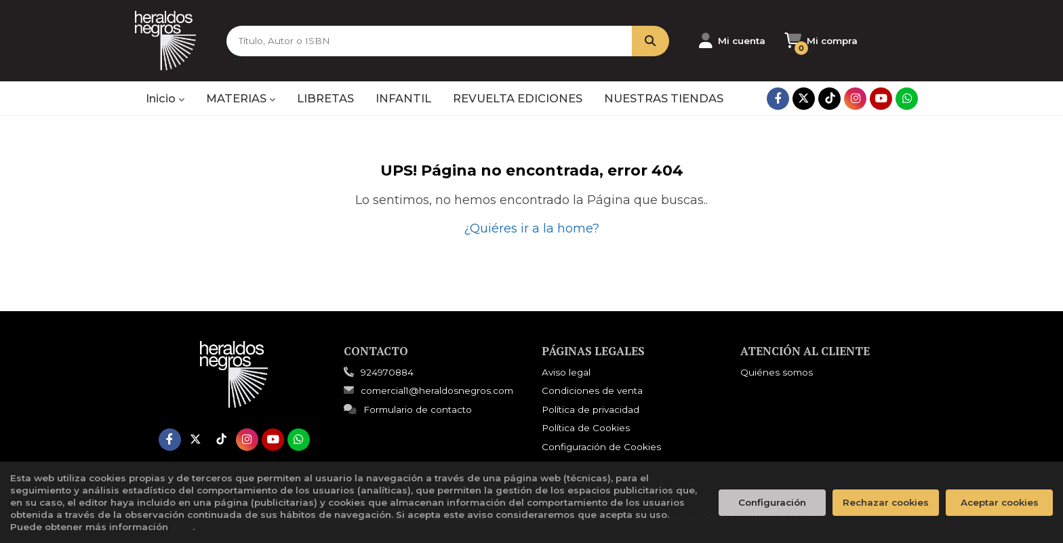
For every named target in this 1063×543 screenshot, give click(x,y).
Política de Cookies (586, 427)
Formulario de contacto (408, 409)
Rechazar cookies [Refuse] (886, 502)
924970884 (387, 372)
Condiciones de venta (592, 390)
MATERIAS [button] (240, 98)
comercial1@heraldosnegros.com (428, 390)
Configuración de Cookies (601, 446)
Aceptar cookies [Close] (1000, 502)
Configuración (772, 502)
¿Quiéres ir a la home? (531, 228)
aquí (182, 526)
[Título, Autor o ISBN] (429, 41)
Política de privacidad (590, 409)
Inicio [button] (165, 98)
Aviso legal (566, 372)
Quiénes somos (776, 372)
